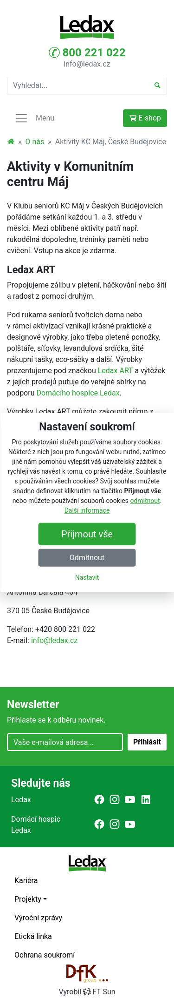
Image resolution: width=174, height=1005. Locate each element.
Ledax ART (115, 370)
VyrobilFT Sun (86, 991)
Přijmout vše (87, 533)
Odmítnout (87, 557)
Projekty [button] (27, 899)
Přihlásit (147, 741)
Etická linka (33, 936)
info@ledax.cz (87, 64)
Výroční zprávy (38, 917)
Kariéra (26, 880)
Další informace (87, 510)
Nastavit (87, 577)
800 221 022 (87, 52)
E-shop (145, 118)
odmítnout (145, 500)
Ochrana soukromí (44, 955)
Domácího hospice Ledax (77, 393)
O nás (35, 141)
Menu (34, 118)
